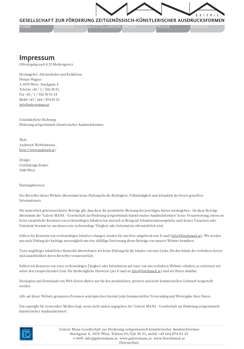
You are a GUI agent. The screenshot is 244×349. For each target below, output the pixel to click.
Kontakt (199, 27)
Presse (163, 27)
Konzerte (64, 27)
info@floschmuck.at (186, 236)
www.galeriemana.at (135, 338)
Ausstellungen (104, 27)
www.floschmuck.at (169, 338)
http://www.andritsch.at (37, 150)
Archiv (129, 27)
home (25, 27)
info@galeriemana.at (34, 105)
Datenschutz (129, 342)
